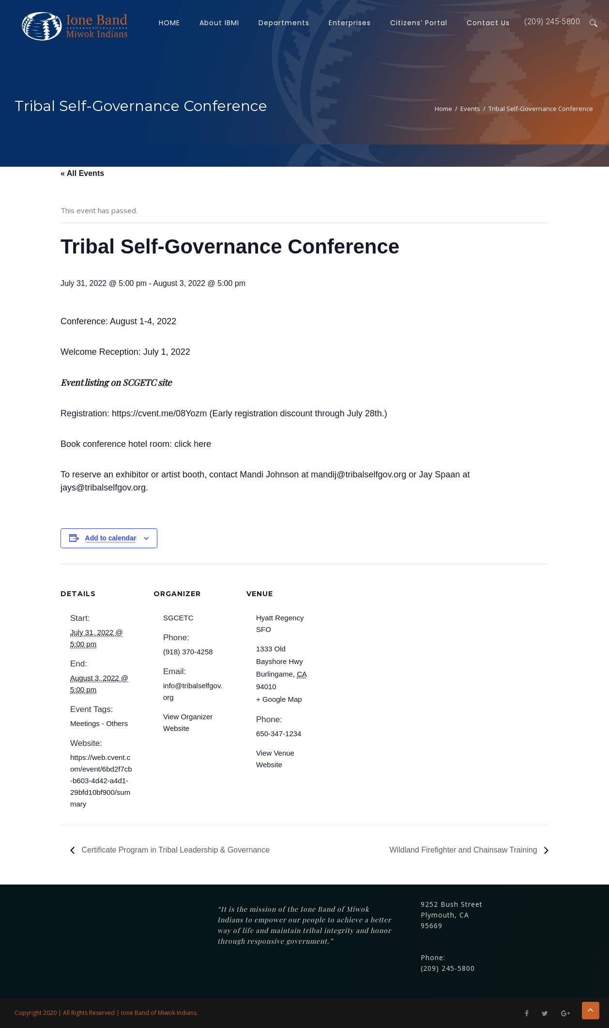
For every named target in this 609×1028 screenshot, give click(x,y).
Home (443, 108)
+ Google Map (279, 699)
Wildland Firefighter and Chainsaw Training (464, 850)
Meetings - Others (99, 723)
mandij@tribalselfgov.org (358, 474)
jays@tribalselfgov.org (103, 487)
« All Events (82, 173)
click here (192, 444)
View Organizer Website (188, 722)
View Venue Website (275, 759)
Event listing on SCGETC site (116, 382)
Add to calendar (111, 538)
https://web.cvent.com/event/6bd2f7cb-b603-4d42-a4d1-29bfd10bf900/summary (101, 780)
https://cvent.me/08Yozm (159, 413)
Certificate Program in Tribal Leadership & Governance (174, 850)
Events (470, 108)
